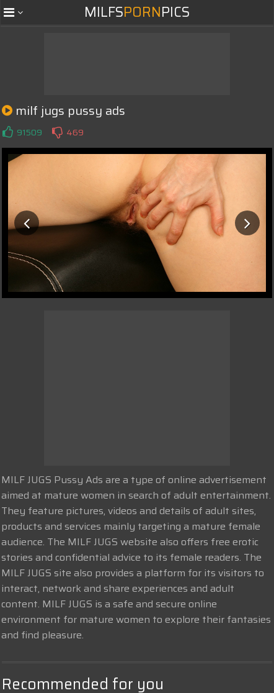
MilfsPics (137, 12)
